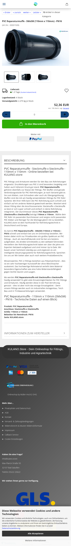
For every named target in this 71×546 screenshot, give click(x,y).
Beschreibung (14, 160)
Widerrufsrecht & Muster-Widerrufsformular (23, 425)
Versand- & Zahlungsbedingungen (19, 421)
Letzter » (37, 12)
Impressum (10, 430)
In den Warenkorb (32, 124)
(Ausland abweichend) (28, 92)
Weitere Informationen (35, 540)
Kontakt (8, 417)
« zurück (17, 12)
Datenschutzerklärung (11, 528)
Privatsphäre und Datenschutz (18, 408)
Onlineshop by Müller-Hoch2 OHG (22, 394)
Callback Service (11, 434)
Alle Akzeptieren (35, 533)
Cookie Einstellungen (14, 439)
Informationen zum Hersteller (27, 333)
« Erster (6, 12)
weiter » (27, 12)
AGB (6, 412)
